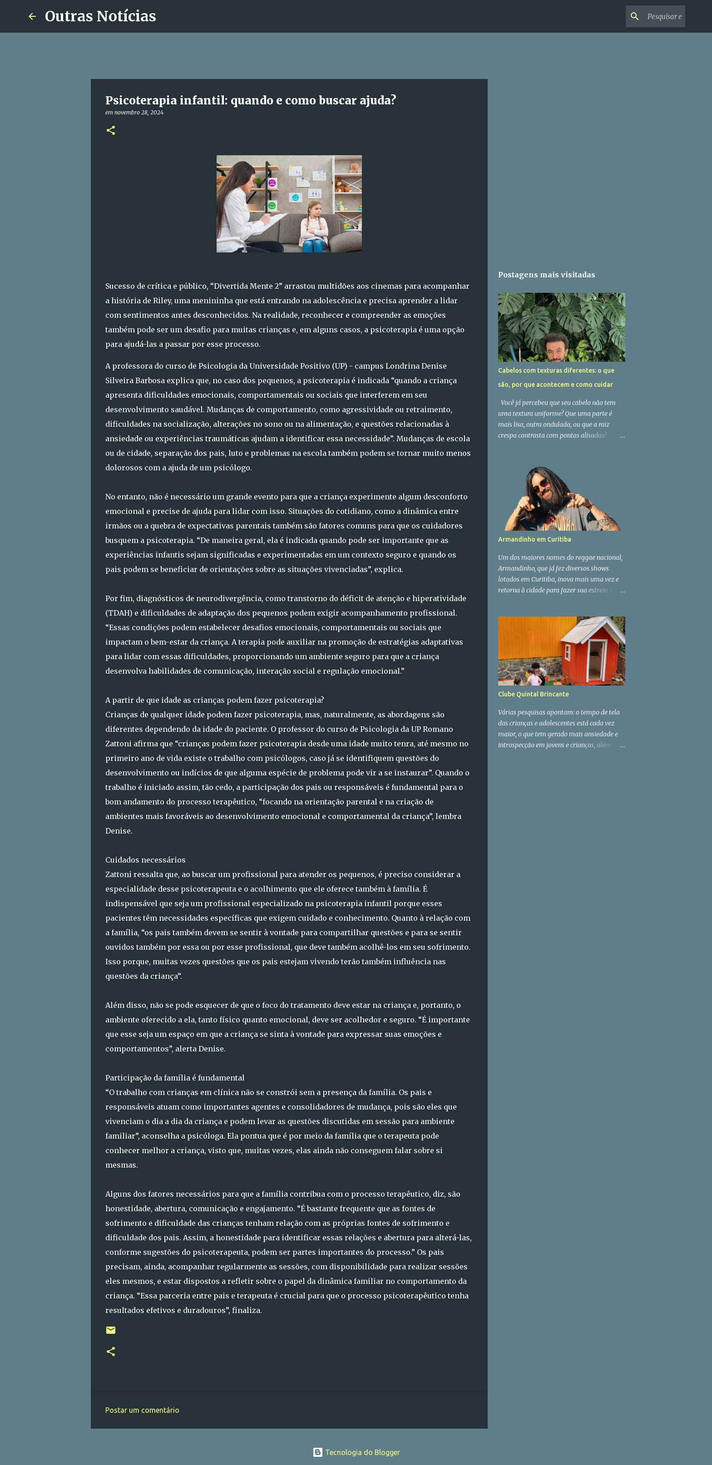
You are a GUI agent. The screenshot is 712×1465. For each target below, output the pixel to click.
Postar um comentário (142, 1410)
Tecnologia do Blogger (356, 1452)
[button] (110, 131)
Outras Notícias (100, 16)
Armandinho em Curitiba (534, 539)
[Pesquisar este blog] (637, 16)
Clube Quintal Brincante (533, 694)
